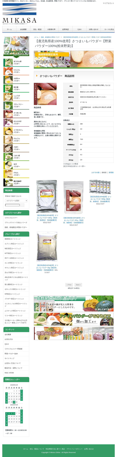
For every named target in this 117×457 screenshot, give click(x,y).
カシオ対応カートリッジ (13, 263)
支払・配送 (37, 29)
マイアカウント (107, 3)
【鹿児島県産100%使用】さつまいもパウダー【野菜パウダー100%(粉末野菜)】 (87, 37)
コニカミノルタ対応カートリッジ (16, 305)
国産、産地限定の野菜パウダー (50, 37)
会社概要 (23, 29)
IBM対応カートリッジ (12, 239)
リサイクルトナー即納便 (13, 349)
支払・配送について (37, 449)
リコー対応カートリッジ (13, 315)
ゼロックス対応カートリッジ (15, 289)
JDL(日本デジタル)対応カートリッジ (16, 278)
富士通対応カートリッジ (13, 284)
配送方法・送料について (13, 368)
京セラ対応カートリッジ (13, 272)
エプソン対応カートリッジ (14, 244)
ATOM (11, 373)
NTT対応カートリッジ (13, 253)
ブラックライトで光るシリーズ (16, 222)
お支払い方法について (13, 363)
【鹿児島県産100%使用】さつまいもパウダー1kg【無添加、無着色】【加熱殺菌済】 (47, 267)
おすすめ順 (96, 172)
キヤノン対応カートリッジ (14, 268)
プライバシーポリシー (74, 449)
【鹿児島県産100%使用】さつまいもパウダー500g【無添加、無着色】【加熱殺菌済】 (100, 199)
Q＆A (79, 29)
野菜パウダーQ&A (11, 354)
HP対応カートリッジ (12, 294)
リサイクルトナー (11, 218)
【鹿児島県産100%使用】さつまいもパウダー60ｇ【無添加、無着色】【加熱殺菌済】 (74, 220)
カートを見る (107, 29)
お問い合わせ (93, 29)
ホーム (9, 29)
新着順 (111, 172)
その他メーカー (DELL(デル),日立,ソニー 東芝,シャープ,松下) (16, 321)
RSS (6, 373)
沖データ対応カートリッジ (14, 258)
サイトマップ (9, 358)
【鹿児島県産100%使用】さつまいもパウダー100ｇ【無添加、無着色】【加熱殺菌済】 (47, 217)
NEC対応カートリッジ (13, 248)
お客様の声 (51, 29)
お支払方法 (9, 339)
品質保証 (65, 29)
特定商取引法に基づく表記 (55, 449)
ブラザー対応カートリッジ (14, 299)
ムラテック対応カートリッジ (15, 311)
